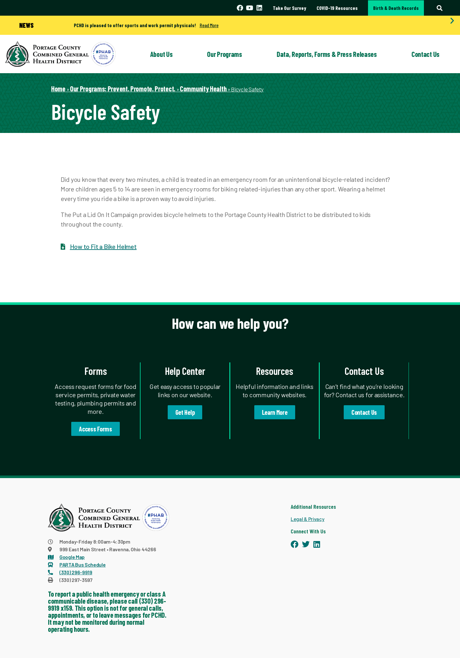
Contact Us (425, 54)
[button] (439, 8)
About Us (161, 54)
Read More (209, 25)
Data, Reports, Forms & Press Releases (327, 54)
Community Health (203, 88)
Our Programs (224, 54)
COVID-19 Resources (337, 8)
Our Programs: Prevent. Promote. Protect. (122, 88)
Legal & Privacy (308, 519)
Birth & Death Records (396, 8)
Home (58, 88)
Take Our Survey (289, 8)
